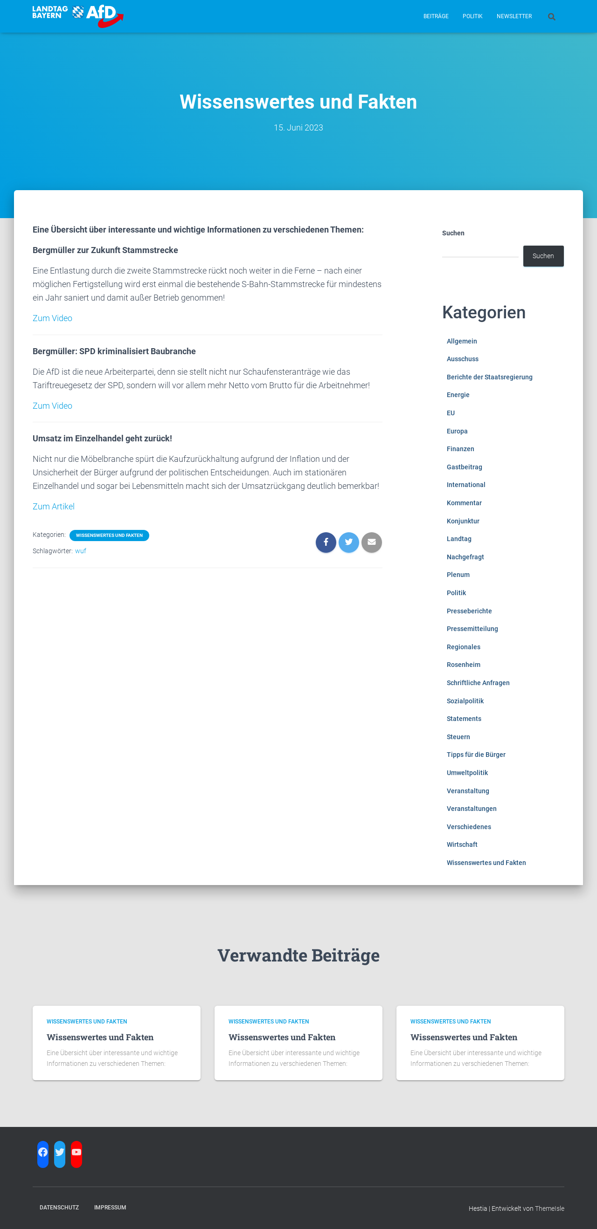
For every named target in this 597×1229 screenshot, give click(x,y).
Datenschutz (59, 1207)
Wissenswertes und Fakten (109, 535)
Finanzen (460, 449)
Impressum (110, 1207)
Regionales (463, 647)
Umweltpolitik (467, 772)
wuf (80, 551)
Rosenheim (463, 664)
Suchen (453, 233)
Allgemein (462, 341)
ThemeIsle (549, 1208)
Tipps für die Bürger (476, 754)
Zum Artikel (54, 506)
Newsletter (514, 16)
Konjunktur (463, 521)
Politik (473, 16)
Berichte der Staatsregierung (490, 377)
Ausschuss (463, 359)
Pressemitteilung (472, 628)
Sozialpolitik (465, 701)
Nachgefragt (465, 557)
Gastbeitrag (464, 467)
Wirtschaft (462, 844)
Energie (458, 394)
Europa (457, 431)
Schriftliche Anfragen (478, 683)
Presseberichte (469, 611)
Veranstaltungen (472, 808)
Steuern (458, 737)
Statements (464, 718)
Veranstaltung (468, 791)
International (466, 484)
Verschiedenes (469, 827)
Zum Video (52, 318)
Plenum (458, 574)
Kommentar (464, 503)
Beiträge (436, 16)
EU (451, 413)
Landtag (459, 538)
